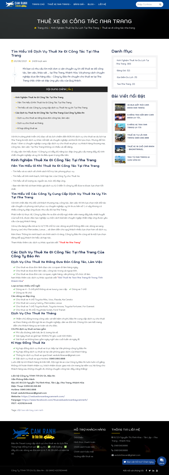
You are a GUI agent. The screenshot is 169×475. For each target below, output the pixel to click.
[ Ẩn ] (70, 89)
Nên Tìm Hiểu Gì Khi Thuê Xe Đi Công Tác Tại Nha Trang (44, 102)
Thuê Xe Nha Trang (59, 4)
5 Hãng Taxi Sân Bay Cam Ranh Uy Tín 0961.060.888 (140, 118)
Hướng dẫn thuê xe (83, 456)
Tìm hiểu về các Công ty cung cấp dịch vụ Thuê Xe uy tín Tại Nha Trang (52, 107)
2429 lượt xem (39, 61)
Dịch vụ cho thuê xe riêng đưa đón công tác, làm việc (43, 118)
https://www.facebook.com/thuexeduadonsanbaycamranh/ (55, 399)
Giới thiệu (78, 437)
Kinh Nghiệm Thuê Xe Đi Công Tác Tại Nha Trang (39, 97)
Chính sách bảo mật (84, 451)
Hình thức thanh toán (84, 442)
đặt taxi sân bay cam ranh (30, 410)
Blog (91, 4)
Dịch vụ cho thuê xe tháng (30, 123)
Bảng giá (79, 4)
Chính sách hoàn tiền (84, 447)
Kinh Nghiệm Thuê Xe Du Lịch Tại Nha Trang (75, 27)
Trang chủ (38, 4)
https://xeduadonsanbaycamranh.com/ (43, 396)
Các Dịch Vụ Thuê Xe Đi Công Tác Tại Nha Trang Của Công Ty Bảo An (49, 113)
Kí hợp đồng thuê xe (27, 128)
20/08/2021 (20, 61)
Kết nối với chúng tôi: (133, 470)
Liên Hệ (102, 4)
